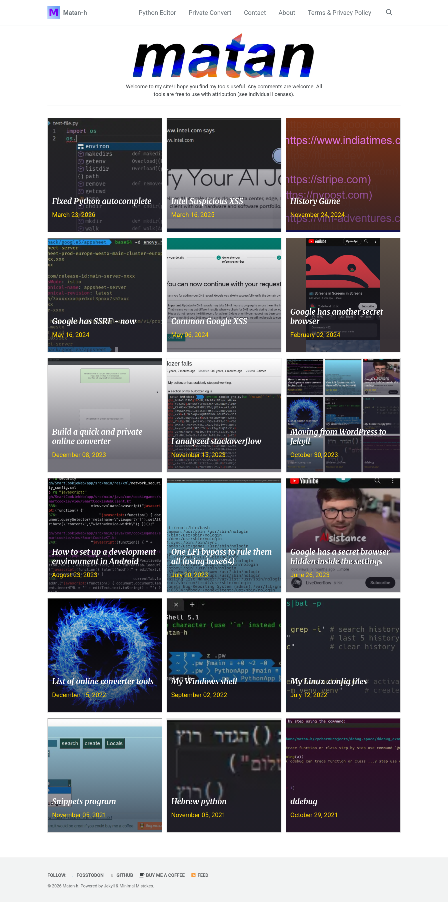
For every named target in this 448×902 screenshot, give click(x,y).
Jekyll (109, 886)
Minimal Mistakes (137, 886)
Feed (201, 875)
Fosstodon (87, 875)
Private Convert (209, 12)
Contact (254, 12)
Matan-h (75, 12)
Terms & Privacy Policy (339, 12)
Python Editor (156, 12)
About (286, 12)
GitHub (122, 875)
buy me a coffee (163, 875)
